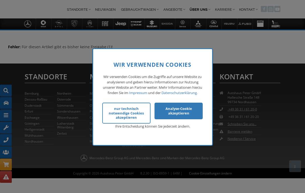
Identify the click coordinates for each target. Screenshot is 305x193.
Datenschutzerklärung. (179, 92)
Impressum (138, 92)
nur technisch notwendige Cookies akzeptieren (126, 112)
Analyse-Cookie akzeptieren (178, 110)
